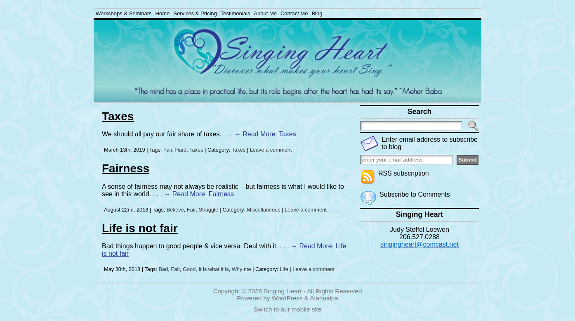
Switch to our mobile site (288, 309)
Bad (163, 269)
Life (284, 269)
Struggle (208, 210)
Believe (175, 210)
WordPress (287, 298)
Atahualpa (324, 298)
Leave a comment (271, 150)
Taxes (118, 116)
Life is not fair (140, 228)
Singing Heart (283, 291)
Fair (167, 150)
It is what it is (213, 269)
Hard (180, 150)
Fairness (125, 168)
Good (189, 269)
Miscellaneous (263, 210)
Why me (241, 269)
